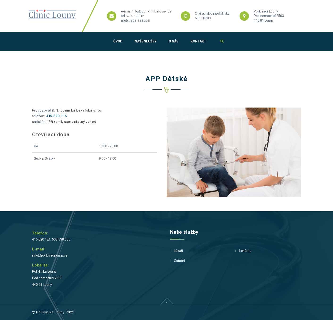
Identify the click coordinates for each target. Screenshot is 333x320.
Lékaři (178, 251)
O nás (173, 41)
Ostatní (179, 261)
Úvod (117, 41)
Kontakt (198, 41)
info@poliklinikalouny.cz (151, 11)
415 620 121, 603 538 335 (51, 239)
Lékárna (245, 251)
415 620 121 (136, 16)
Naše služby (145, 41)
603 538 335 (140, 20)
